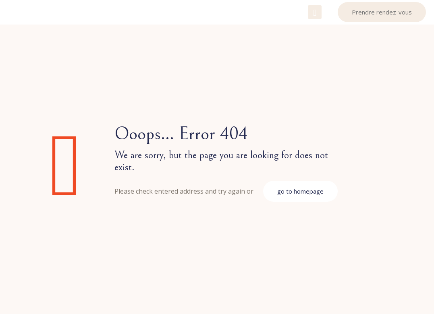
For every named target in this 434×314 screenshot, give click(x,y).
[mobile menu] (315, 12)
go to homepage (300, 191)
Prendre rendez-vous (382, 12)
